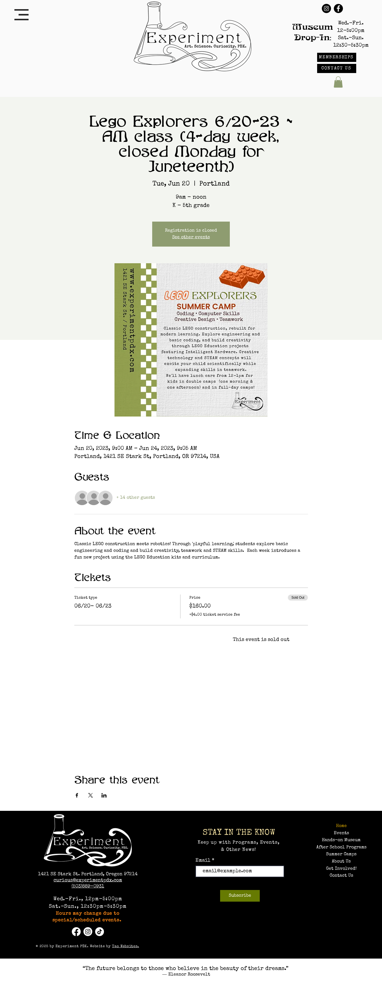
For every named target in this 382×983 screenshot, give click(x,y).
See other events (191, 237)
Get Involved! (341, 869)
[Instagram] (326, 8)
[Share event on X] (90, 795)
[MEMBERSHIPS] (336, 57)
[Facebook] (338, 8)
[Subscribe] (240, 896)
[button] (21, 14)
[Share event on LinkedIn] (104, 795)
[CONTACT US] (336, 68)
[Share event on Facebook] (77, 795)
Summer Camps (341, 854)
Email (203, 860)
